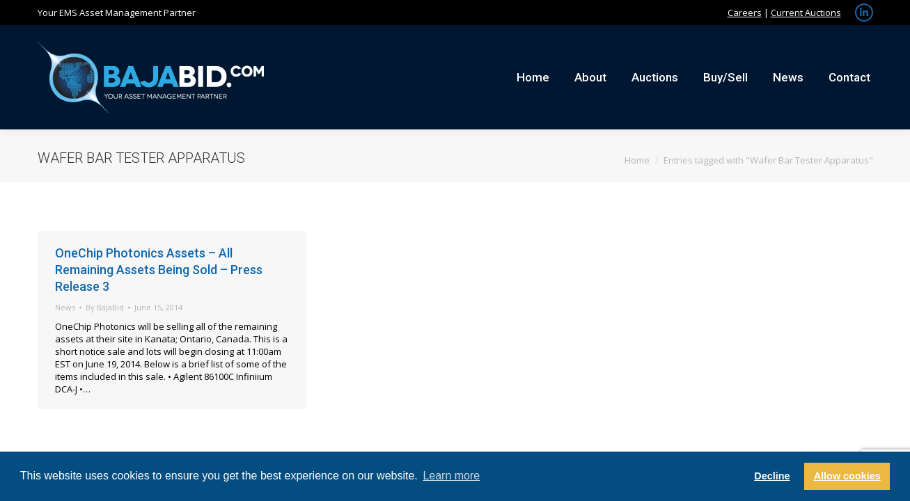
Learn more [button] (451, 476)
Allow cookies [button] (847, 476)
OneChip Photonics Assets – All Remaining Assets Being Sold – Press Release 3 (158, 270)
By (105, 307)
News (65, 307)
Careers (745, 12)
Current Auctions (806, 12)
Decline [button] (772, 476)
